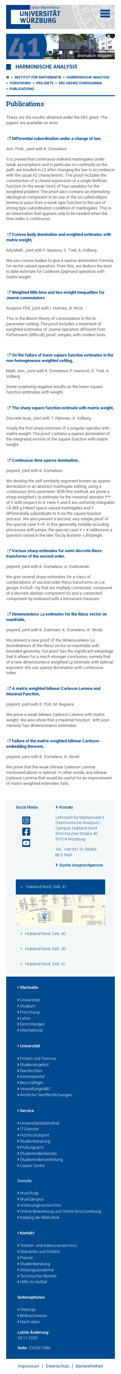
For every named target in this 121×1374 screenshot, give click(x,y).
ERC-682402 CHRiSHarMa (80, 83)
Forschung (20, 83)
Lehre (23, 1019)
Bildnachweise (32, 1316)
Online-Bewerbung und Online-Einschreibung (59, 1212)
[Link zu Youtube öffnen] (23, 843)
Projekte (45, 83)
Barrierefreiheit (89, 1366)
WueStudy (28, 1193)
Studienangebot (33, 1065)
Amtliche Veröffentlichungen (44, 1095)
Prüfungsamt (30, 1148)
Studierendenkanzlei (37, 1154)
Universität (28, 1000)
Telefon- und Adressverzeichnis (47, 1246)
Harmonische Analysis (46, 67)
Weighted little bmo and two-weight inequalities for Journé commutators (55, 295)
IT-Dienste (28, 1129)
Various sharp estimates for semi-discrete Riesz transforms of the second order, (54, 553)
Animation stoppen (94, 55)
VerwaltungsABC (34, 1089)
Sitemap (26, 1310)
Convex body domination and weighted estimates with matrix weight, (58, 237)
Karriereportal (31, 1077)
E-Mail (66, 854)
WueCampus (30, 1199)
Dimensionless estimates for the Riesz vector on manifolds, (56, 617)
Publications (22, 89)
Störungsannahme (35, 1270)
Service (25, 1111)
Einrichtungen (31, 1024)
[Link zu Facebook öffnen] (23, 832)
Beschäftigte (30, 1083)
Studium (26, 1006)
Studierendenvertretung (40, 1160)
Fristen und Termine (36, 1059)
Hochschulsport (33, 1135)
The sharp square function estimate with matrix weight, (63, 407)
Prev (17, 46)
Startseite (27, 988)
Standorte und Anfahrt (38, 1252)
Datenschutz (57, 1366)
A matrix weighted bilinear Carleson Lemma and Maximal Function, (53, 691)
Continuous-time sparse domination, (45, 460)
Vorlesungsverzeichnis (39, 1206)
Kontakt (66, 807)
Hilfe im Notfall (32, 1282)
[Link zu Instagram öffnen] (23, 820)
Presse (25, 1258)
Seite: (22, 1347)
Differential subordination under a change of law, (56, 138)
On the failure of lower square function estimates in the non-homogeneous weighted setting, (60, 358)
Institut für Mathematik (38, 77)
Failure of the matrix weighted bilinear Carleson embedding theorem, (52, 743)
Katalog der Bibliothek (38, 1218)
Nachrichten (29, 1071)
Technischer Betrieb (36, 1276)
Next (104, 46)
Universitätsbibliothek (38, 1124)
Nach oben (28, 1322)
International (30, 1031)
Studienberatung (33, 1142)
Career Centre (31, 1166)
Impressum (28, 1366)
